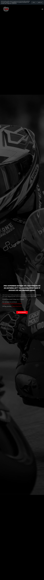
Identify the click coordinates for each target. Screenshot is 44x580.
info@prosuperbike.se (16, 306)
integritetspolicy (14, 2)
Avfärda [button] (33, 2)
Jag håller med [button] (40, 2)
